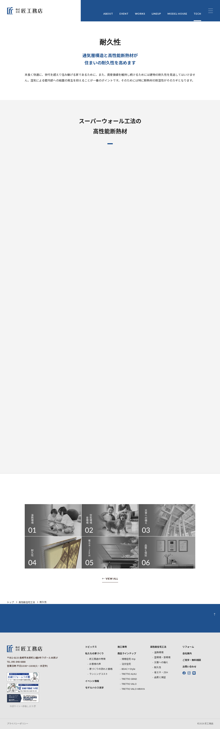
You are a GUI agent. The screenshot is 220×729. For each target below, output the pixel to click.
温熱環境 (158, 652)
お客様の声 (95, 664)
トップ (10, 602)
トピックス (91, 646)
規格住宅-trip (129, 659)
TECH (197, 11)
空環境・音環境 (162, 657)
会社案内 (187, 653)
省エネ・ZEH (161, 672)
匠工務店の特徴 (97, 659)
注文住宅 (126, 664)
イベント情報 (92, 681)
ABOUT (108, 11)
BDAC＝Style (128, 669)
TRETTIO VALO (129, 683)
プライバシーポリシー (17, 723)
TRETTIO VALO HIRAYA (133, 688)
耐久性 (157, 667)
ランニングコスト (98, 674)
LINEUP (156, 11)
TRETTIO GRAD (129, 678)
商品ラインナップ (127, 653)
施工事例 (122, 646)
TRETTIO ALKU (129, 674)
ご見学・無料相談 (191, 660)
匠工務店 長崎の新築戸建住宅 (25, 10)
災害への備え (161, 662)
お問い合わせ (189, 666)
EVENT (124, 11)
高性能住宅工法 (27, 602)
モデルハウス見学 (94, 687)
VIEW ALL (112, 578)
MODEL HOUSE (177, 11)
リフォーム (188, 646)
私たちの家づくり (94, 653)
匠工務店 (25, 648)
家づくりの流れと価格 (100, 669)
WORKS (140, 11)
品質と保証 (160, 677)
